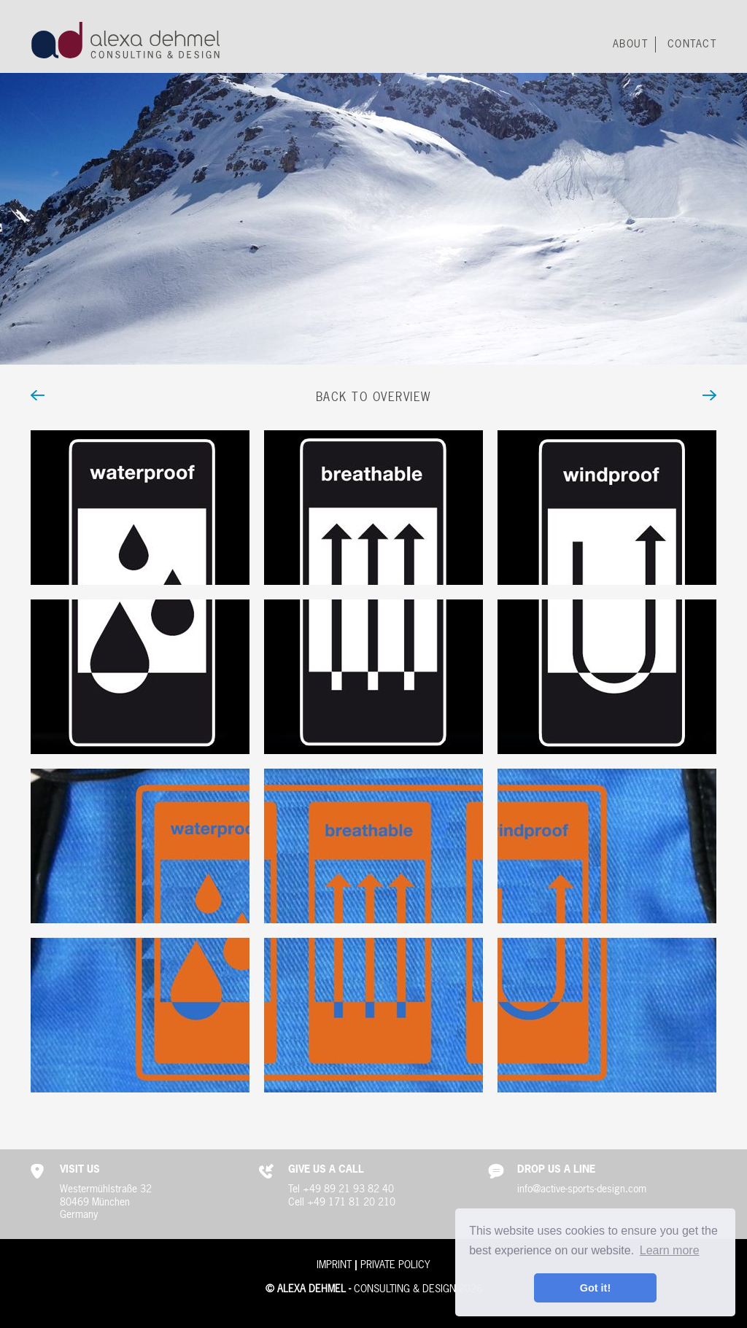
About (631, 44)
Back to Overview (373, 397)
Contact (692, 44)
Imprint (334, 1265)
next (647, 397)
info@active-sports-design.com (581, 1189)
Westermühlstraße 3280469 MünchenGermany (106, 1202)
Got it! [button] (595, 1288)
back (99, 397)
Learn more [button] (670, 1250)
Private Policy (395, 1265)
